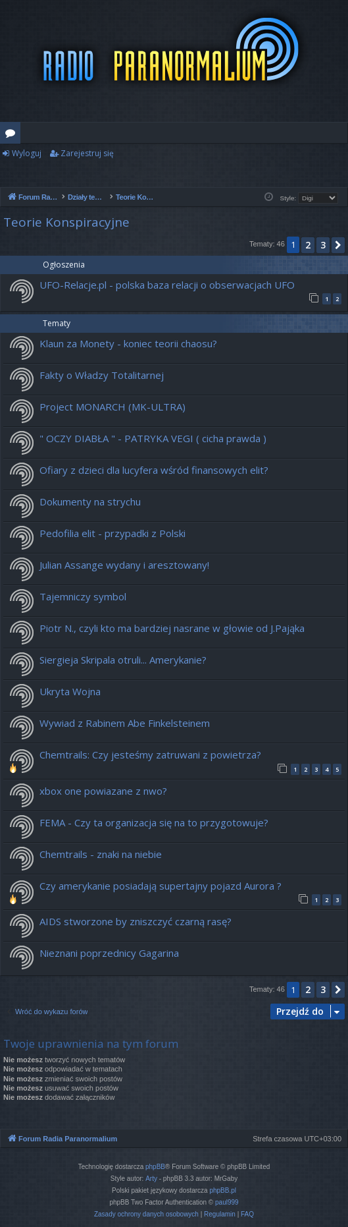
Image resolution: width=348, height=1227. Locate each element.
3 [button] (323, 245)
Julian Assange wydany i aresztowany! (124, 564)
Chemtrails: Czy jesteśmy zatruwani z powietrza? (150, 754)
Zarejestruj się (87, 153)
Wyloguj (26, 153)
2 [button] (308, 245)
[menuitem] (146, 1214)
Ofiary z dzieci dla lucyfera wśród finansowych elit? (153, 469)
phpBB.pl (222, 1190)
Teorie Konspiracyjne (66, 222)
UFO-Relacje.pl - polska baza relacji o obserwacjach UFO (167, 284)
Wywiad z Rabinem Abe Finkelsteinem (124, 722)
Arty (151, 1178)
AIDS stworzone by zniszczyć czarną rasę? (135, 921)
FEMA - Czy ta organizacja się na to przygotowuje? (153, 822)
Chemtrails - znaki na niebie (100, 854)
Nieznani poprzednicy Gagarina (109, 952)
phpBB (155, 1166)
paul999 (227, 1202)
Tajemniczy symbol (82, 596)
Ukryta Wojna (70, 691)
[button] (338, 245)
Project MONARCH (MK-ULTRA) (112, 406)
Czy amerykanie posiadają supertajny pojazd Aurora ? (160, 885)
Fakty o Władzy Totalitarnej (101, 375)
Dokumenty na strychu (90, 501)
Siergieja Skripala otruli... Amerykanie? (123, 659)
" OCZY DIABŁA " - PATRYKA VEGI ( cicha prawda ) (152, 438)
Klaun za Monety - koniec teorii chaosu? (128, 343)
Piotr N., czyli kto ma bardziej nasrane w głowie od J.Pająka (172, 628)
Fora (12, 135)
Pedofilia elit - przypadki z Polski (112, 533)
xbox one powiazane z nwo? (103, 790)
